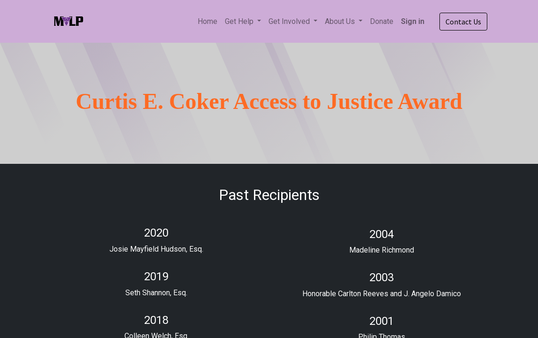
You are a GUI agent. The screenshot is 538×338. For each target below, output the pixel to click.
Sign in (412, 21)
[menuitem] (207, 21)
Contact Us (463, 21)
